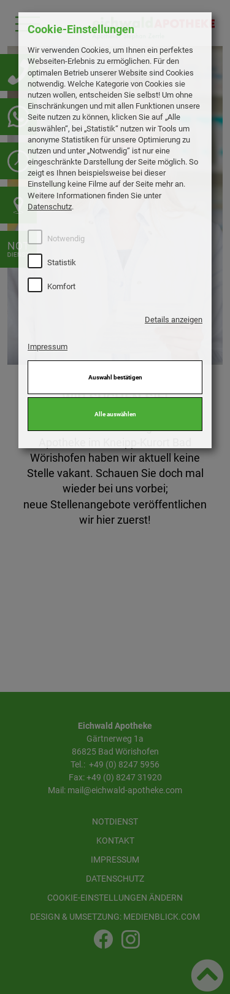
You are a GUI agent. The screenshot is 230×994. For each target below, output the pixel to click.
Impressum (47, 346)
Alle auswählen (115, 414)
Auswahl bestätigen (115, 377)
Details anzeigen (173, 319)
